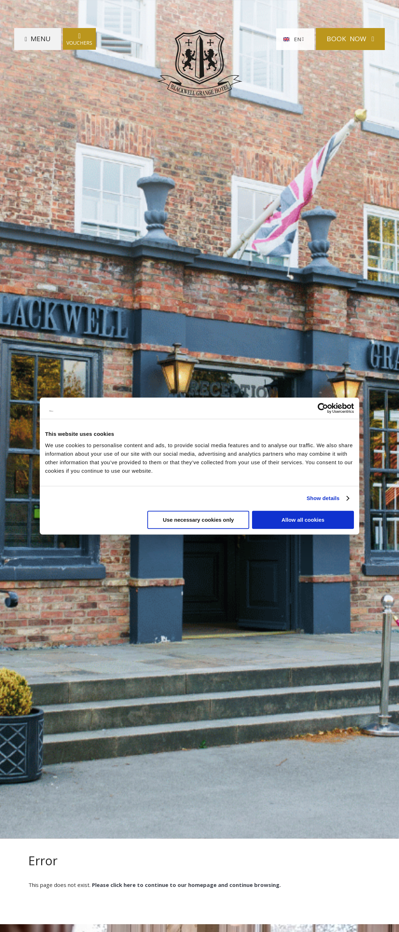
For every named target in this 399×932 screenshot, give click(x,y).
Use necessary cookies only (198, 520)
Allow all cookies (303, 520)
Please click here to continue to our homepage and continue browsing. (186, 884)
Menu (40, 38)
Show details (323, 498)
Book (347, 38)
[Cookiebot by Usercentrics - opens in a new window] (323, 408)
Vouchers (79, 39)
